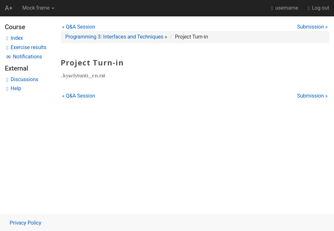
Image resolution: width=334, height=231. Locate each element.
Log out (318, 8)
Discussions (22, 79)
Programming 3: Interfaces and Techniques (114, 37)
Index (14, 38)
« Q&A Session (78, 27)
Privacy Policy (25, 223)
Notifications (24, 57)
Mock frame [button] (38, 8)
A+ (9, 8)
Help (13, 88)
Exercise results (26, 47)
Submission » (312, 27)
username (284, 8)
